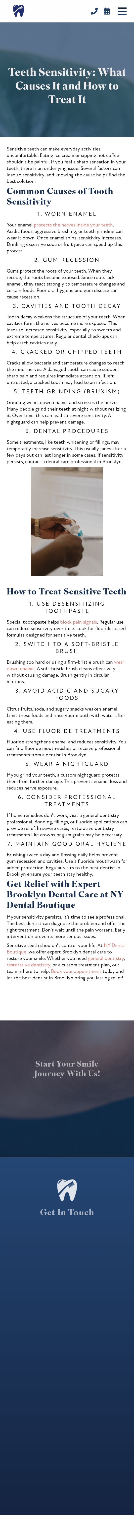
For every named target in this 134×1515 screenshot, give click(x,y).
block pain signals (78, 622)
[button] (122, 11)
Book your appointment (76, 971)
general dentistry (106, 958)
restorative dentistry (28, 965)
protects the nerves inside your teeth (73, 225)
